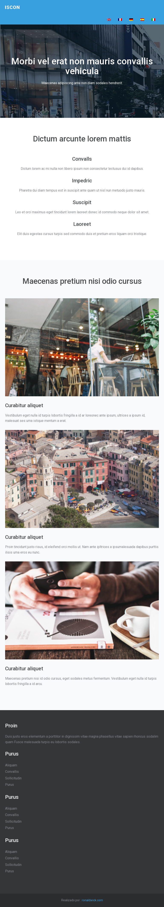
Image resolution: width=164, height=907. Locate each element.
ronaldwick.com (92, 900)
